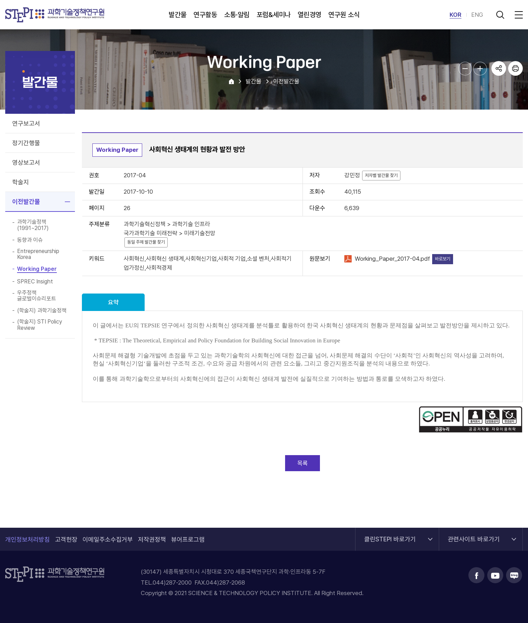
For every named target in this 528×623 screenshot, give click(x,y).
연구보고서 (26, 123)
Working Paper (37, 269)
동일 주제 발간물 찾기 (146, 242)
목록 (302, 463)
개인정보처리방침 (27, 539)
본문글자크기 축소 (465, 68)
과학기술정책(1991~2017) (33, 225)
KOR (455, 14)
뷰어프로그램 (188, 539)
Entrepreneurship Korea (38, 254)
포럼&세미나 (274, 14)
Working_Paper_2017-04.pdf (392, 258)
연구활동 (205, 14)
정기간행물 (26, 143)
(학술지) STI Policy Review (39, 325)
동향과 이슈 (30, 240)
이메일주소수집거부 (108, 539)
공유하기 (498, 68)
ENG (477, 14)
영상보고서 (26, 162)
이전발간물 (26, 201)
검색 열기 (500, 14)
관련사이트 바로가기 (474, 535)
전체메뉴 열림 (517, 14)
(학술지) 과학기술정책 (42, 310)
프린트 (515, 68)
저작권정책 (152, 539)
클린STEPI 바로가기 (390, 535)
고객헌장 (66, 539)
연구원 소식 (344, 14)
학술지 (20, 182)
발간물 (177, 14)
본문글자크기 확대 (480, 68)
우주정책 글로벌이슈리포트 (36, 296)
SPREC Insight (35, 282)
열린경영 (309, 14)
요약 (113, 302)
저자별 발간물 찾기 (381, 175)
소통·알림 (237, 14)
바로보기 (442, 258)
